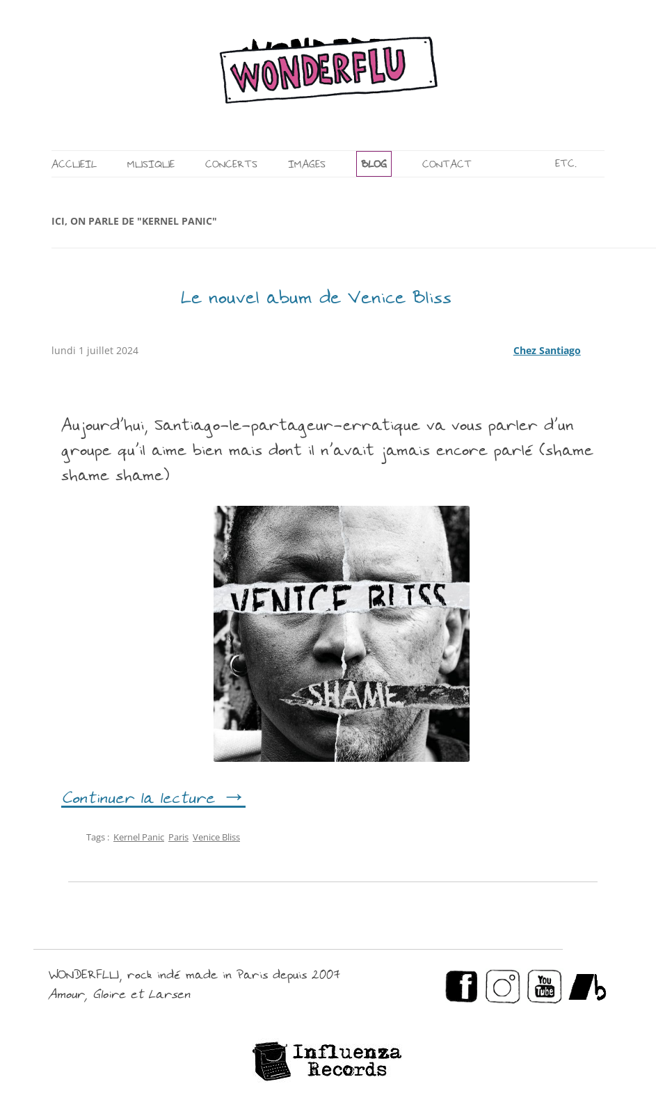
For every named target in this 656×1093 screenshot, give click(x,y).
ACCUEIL (74, 165)
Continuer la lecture (153, 799)
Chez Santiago (547, 350)
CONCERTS (231, 165)
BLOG (374, 165)
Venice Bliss (216, 837)
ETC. (566, 165)
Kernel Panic (138, 837)
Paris (178, 837)
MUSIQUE (151, 165)
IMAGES (307, 165)
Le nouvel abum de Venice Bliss (316, 299)
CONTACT (447, 165)
